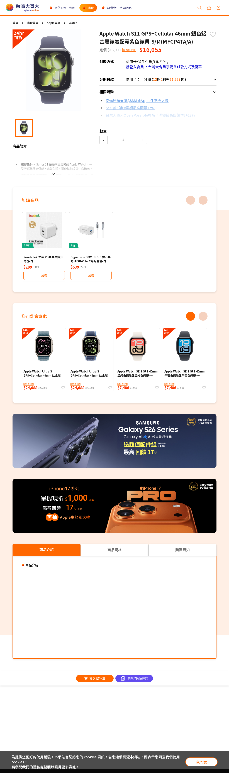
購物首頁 (32, 22)
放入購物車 (95, 678)
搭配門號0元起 (137, 678)
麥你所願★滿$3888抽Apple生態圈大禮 (137, 100)
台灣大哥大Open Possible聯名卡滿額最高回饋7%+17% (150, 115)
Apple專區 (53, 22)
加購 (44, 275)
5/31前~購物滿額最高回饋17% (130, 107)
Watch (73, 22)
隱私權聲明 (42, 766)
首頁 (15, 22)
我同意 (201, 762)
